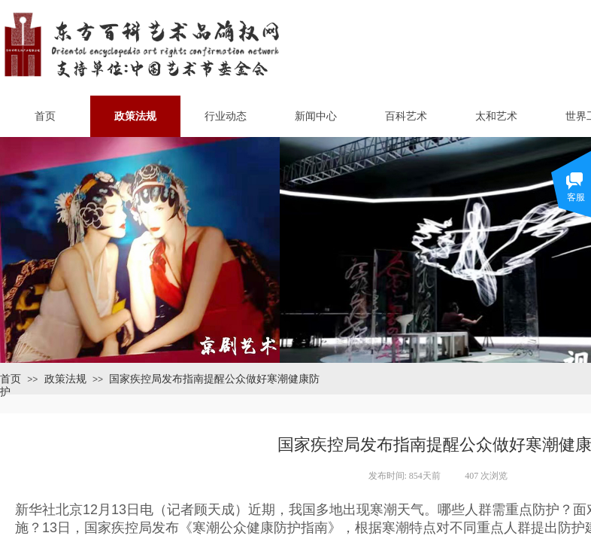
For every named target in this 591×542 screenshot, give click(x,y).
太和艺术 (496, 116)
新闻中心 (316, 116)
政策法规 (135, 116)
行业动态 (226, 116)
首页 (45, 116)
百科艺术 (406, 116)
